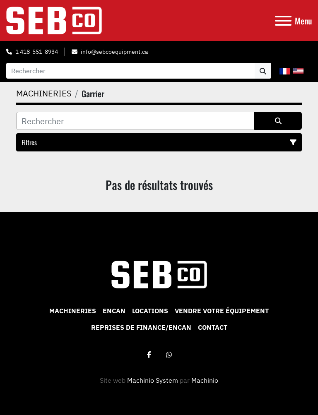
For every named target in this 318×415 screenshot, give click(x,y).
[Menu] (283, 21)
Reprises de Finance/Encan (141, 327)
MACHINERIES (72, 311)
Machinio (204, 380)
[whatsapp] (169, 354)
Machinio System (152, 380)
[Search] (130, 71)
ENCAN (114, 311)
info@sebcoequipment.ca (114, 51)
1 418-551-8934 (36, 51)
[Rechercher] (135, 121)
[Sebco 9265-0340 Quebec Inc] (159, 274)
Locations (150, 311)
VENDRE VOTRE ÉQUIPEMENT (222, 311)
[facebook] (149, 354)
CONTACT (212, 327)
